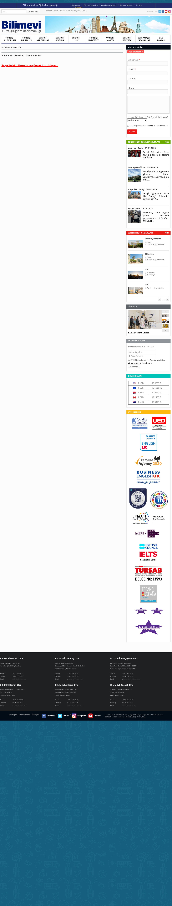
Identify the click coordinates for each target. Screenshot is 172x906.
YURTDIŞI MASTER (110, 39)
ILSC (146, 269)
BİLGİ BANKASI (161, 39)
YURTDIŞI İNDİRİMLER (26, 39)
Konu (131, 87)
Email (131, 69)
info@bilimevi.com (19, 679)
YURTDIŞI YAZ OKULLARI (43, 39)
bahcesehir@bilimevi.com (131, 679)
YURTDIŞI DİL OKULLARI (10, 39)
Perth (149, 288)
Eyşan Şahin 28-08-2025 (140, 208)
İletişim (139, 5)
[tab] (135, 51)
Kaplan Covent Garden (139, 332)
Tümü (167, 142)
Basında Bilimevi (126, 5)
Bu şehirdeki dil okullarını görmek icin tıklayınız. (29, 65)
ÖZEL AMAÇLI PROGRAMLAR (144, 39)
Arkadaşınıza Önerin (108, 5)
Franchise (78, 7)
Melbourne (151, 273)
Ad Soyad (133, 59)
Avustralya (151, 275)
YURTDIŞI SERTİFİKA (60, 39)
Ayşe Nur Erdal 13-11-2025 (142, 148)
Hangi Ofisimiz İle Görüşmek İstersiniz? (148, 117)
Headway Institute (153, 238)
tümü (167, 233)
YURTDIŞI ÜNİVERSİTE (93, 39)
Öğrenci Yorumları (91, 5)
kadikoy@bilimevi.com (75, 679)
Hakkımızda (76, 5)
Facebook (163, 11)
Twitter (159, 11)
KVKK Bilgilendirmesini (138, 125)
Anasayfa (5, 47)
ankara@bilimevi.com (75, 705)
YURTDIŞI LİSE (76, 39)
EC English (149, 254)
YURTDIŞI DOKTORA (127, 39)
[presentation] (135, 51)
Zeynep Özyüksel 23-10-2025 (143, 167)
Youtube (166, 11)
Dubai (149, 242)
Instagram (169, 11)
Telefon (132, 78)
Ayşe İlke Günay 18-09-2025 (142, 189)
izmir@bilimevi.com (19, 705)
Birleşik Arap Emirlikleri (155, 244)
